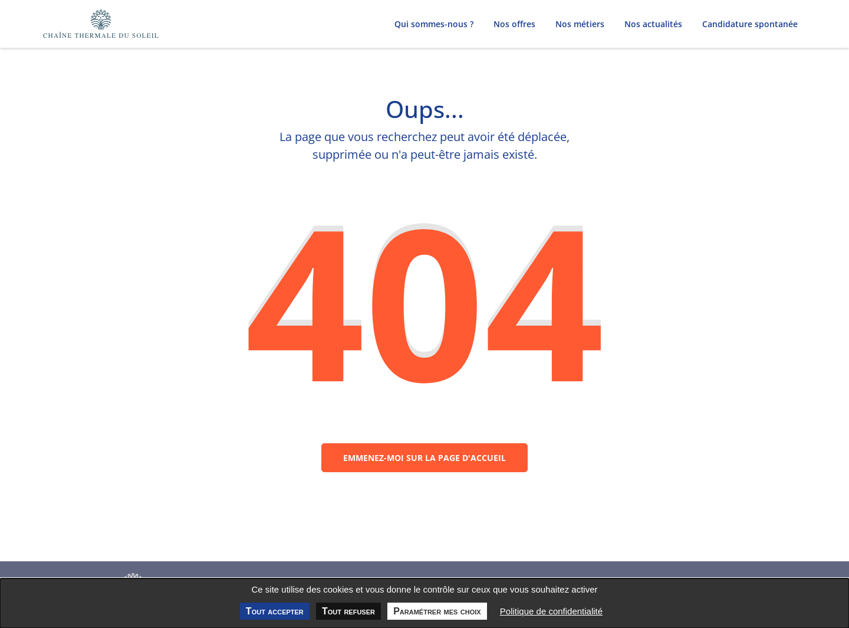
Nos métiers (579, 24)
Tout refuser (348, 611)
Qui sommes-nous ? (433, 24)
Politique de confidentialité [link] (551, 611)
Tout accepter (275, 611)
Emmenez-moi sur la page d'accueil (424, 463)
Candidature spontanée (750, 24)
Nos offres (514, 24)
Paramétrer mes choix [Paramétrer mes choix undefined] (437, 611)
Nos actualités (653, 24)
